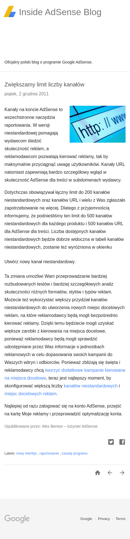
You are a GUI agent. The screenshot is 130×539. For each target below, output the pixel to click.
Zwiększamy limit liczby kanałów (44, 84)
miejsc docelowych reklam (30, 393)
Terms (121, 519)
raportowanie (49, 453)
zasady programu (75, 453)
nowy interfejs (27, 453)
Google (87, 519)
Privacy (104, 519)
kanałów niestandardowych (91, 385)
